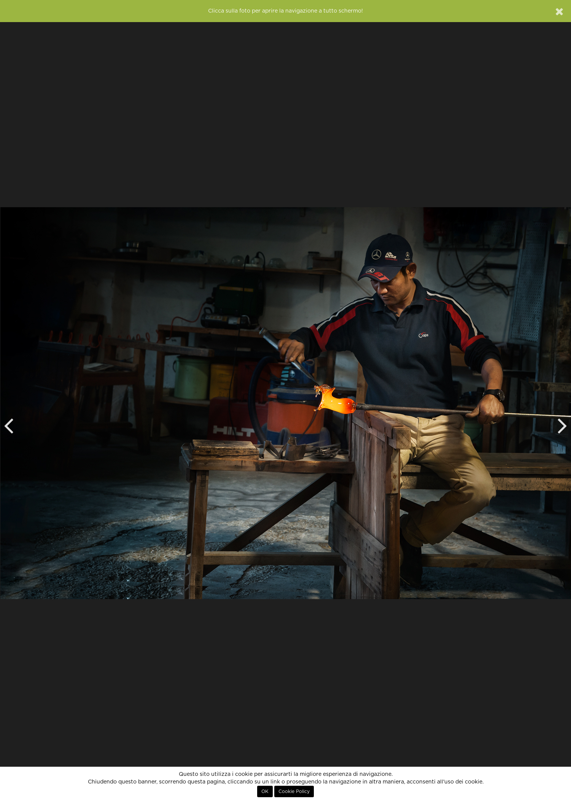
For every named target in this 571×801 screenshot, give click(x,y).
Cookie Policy (294, 791)
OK (265, 791)
